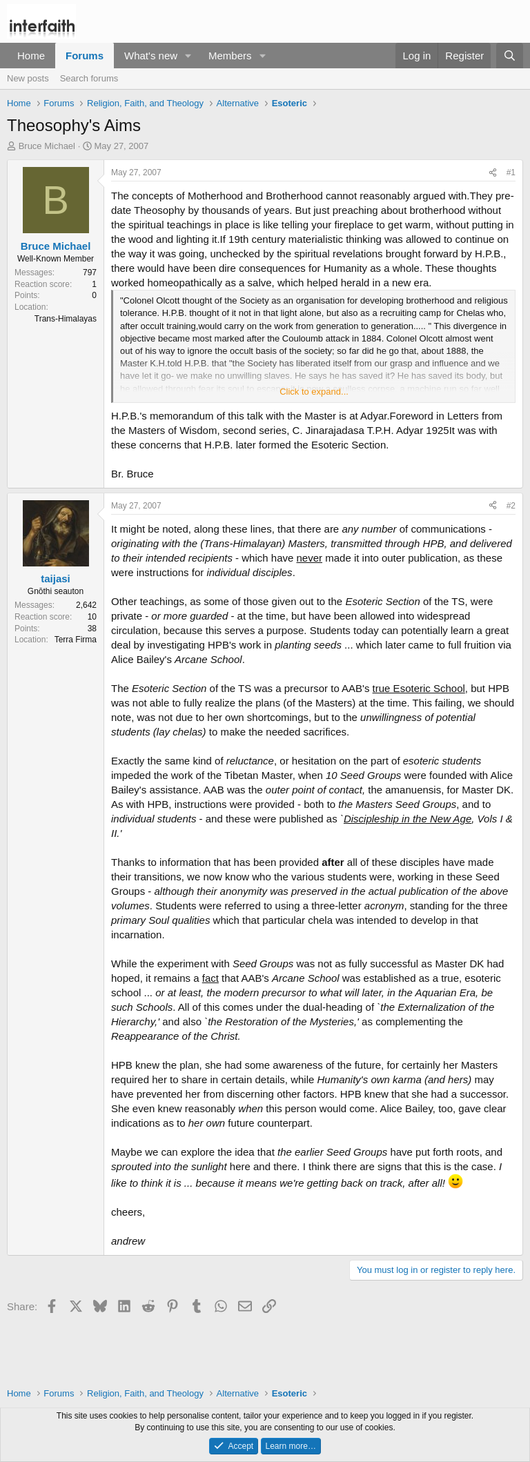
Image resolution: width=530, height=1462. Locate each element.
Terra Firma (76, 639)
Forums (85, 55)
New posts (28, 78)
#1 (511, 172)
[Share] (493, 173)
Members (230, 55)
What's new (150, 55)
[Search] (509, 55)
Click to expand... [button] (314, 391)
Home (31, 55)
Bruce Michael (47, 146)
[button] (188, 55)
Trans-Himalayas (66, 319)
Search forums (89, 78)
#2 (511, 506)
